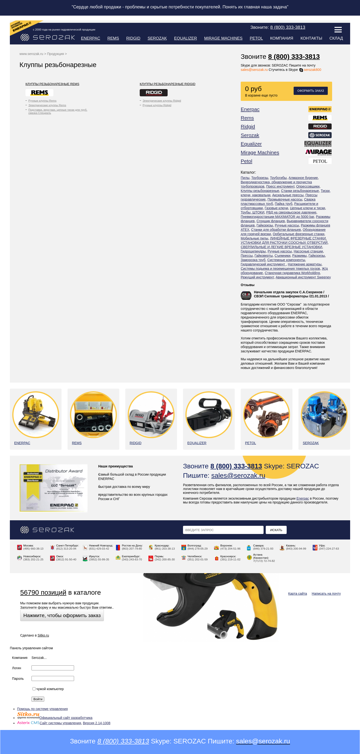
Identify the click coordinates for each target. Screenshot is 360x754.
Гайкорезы (265, 225)
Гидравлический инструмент (263, 264)
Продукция (55, 54)
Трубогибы (278, 178)
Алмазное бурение (303, 178)
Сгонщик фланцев (271, 221)
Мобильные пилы (254, 238)
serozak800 (310, 70)
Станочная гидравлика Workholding (292, 273)
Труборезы (259, 178)
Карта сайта (297, 593)
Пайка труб (283, 204)
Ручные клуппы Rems (42, 100)
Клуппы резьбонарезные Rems (52, 84)
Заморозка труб (253, 260)
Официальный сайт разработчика (54, 718)
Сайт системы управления (49, 723)
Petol (256, 38)
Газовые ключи (276, 208)
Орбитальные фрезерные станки (298, 234)
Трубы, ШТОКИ (252, 212)
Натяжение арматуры (305, 264)
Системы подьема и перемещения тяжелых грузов (280, 268)
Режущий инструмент (257, 277)
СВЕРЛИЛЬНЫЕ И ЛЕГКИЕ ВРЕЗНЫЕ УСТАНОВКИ (281, 247)
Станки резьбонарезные (300, 191)
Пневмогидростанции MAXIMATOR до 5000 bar (277, 217)
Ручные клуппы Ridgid (157, 105)
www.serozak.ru (31, 54)
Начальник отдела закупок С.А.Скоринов (288, 292)
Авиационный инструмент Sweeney (303, 277)
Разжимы (299, 255)
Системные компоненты (286, 260)
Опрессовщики (308, 186)
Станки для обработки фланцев (276, 230)
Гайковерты (263, 255)
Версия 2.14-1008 (96, 723)
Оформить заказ (310, 90)
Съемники (283, 255)
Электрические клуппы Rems (47, 105)
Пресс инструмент (280, 186)
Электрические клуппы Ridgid (162, 100)
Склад (336, 38)
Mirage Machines (223, 38)
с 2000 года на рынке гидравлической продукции (64, 29)
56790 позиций (43, 592)
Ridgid (133, 38)
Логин (16, 668)
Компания (281, 38)
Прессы (247, 255)
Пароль (18, 678)
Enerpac (90, 38)
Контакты (311, 38)
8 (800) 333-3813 (294, 56)
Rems (113, 38)
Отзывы (247, 285)
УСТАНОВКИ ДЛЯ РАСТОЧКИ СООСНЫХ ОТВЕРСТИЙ (284, 243)
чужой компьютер (48, 689)
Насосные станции (308, 251)
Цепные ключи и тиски (307, 208)
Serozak (157, 38)
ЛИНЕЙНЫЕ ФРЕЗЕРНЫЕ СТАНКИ (298, 238)
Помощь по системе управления (42, 709)
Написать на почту (326, 593)
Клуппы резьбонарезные (260, 191)
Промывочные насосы (284, 199)
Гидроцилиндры (253, 251)
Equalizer (185, 38)
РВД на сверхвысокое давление (291, 212)
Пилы (245, 178)
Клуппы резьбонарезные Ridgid (167, 84)
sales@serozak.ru (254, 70)
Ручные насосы (287, 225)
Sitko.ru (43, 635)
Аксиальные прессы (287, 195)
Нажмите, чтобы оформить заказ (62, 615)
